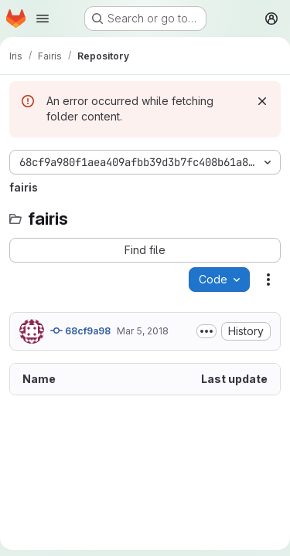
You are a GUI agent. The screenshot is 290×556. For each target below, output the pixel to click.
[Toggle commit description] (206, 331)
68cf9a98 (80, 330)
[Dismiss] (262, 101)
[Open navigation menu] (42, 18)
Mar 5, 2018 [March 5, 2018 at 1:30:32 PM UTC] (143, 331)
